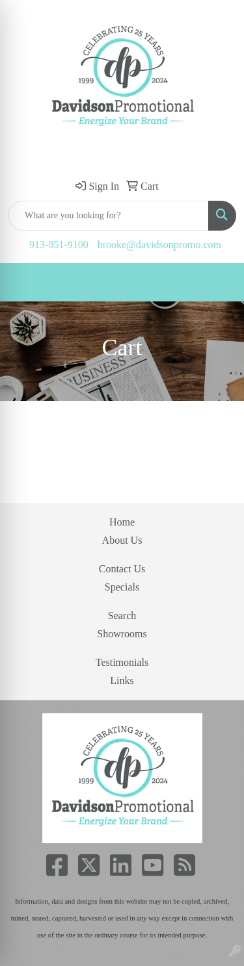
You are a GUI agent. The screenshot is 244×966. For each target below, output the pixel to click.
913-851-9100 (58, 244)
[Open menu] (218, 283)
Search (122, 615)
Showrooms (121, 633)
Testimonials (122, 662)
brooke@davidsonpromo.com (159, 244)
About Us (122, 540)
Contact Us (122, 568)
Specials (122, 586)
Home (122, 521)
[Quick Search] (108, 216)
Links (121, 680)
